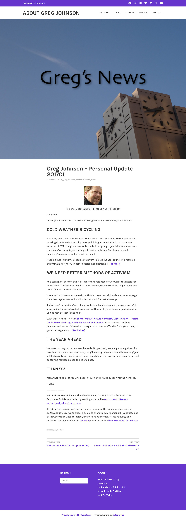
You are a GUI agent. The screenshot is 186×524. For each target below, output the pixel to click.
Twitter (119, 494)
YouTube (107, 498)
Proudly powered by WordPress (76, 519)
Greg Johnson (69, 179)
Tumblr (110, 494)
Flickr (116, 491)
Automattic (119, 519)
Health (87, 179)
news (93, 179)
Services (130, 13)
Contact (143, 13)
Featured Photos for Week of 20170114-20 (116, 449)
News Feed (158, 13)
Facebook (106, 491)
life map (84, 420)
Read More (114, 263)
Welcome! (104, 13)
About (117, 13)
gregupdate (58, 433)
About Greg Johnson (53, 12)
